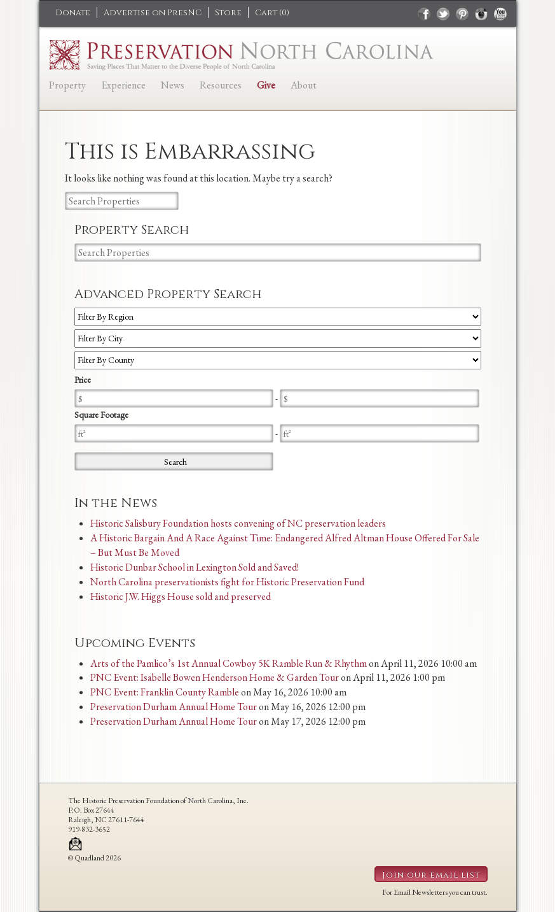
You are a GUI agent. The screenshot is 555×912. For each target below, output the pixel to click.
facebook (424, 14)
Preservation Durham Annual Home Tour (173, 706)
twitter (443, 14)
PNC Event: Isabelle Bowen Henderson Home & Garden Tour (214, 677)
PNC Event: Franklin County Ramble (164, 692)
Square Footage (101, 414)
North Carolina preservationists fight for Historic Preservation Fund (227, 581)
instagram (481, 14)
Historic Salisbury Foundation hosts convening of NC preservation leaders (238, 523)
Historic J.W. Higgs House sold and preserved (180, 596)
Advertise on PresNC (153, 12)
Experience (123, 85)
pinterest (462, 14)
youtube (500, 14)
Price (82, 379)
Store (228, 12)
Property (67, 85)
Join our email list (431, 875)
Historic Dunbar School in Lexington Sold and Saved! (194, 567)
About (304, 85)
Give (266, 85)
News (172, 85)
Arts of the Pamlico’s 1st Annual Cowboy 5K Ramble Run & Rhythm (228, 663)
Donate (72, 12)
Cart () (272, 12)
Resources (221, 85)
